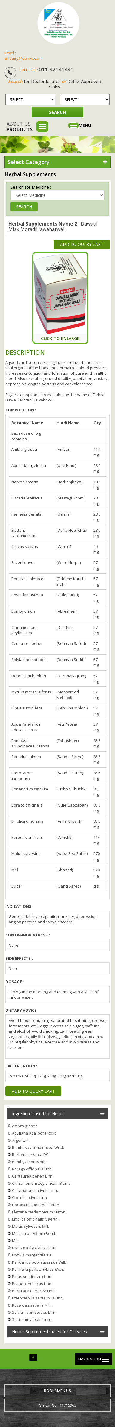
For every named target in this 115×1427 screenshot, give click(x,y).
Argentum (21, 1140)
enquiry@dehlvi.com (23, 58)
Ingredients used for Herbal (38, 1113)
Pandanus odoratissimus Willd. (40, 1262)
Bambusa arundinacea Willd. (38, 1147)
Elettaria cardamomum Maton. (39, 1212)
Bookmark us (57, 1390)
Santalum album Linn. (31, 1319)
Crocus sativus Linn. (30, 1197)
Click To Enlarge (60, 338)
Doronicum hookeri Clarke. (36, 1204)
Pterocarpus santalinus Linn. (38, 1298)
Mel (15, 1240)
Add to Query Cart (81, 244)
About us (20, 127)
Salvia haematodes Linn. (34, 1312)
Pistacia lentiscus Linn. (32, 1283)
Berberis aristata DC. (30, 1154)
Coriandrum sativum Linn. (35, 1190)
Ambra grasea (25, 1126)
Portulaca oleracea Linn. (34, 1290)
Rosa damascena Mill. (31, 1305)
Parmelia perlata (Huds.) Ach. (38, 1269)
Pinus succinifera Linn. (32, 1276)
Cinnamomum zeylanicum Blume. (42, 1183)
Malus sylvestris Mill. (30, 1226)
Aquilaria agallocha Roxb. (35, 1133)
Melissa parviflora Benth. (34, 1233)
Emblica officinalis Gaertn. (35, 1219)
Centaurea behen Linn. (32, 1176)
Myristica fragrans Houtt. (34, 1247)
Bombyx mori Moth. (29, 1161)
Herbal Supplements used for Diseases (49, 1331)
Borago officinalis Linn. (32, 1169)
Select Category (29, 162)
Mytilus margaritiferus (32, 1255)
